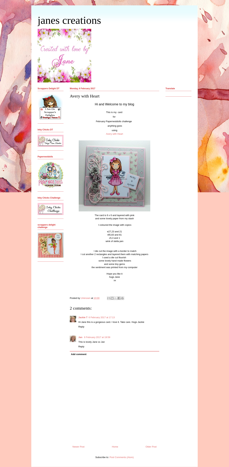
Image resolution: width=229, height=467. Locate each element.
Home (115, 446)
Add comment (79, 354)
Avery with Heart (114, 134)
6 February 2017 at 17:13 (102, 317)
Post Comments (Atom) (121, 457)
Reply (81, 326)
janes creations (69, 20)
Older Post (151, 446)
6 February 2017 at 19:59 (97, 337)
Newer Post (78, 446)
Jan (80, 337)
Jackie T (82, 317)
